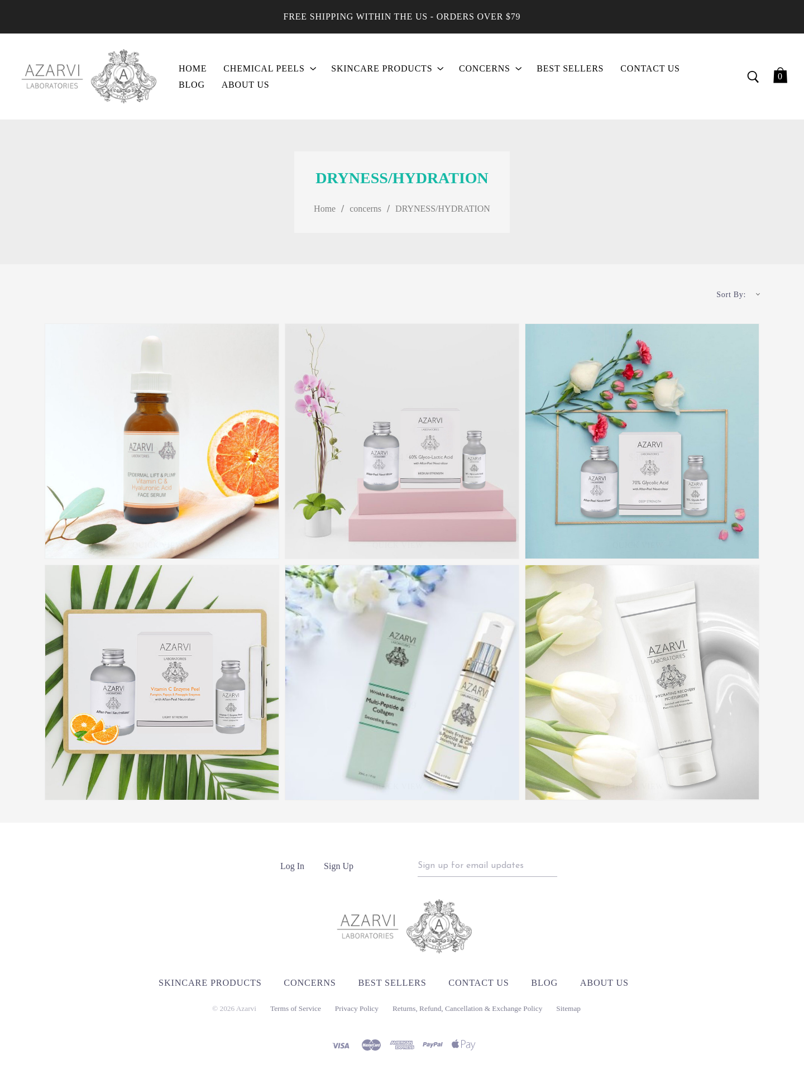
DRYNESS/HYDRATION (442, 210)
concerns (365, 210)
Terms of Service (295, 1012)
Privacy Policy (357, 1012)
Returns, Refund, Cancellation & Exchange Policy (467, 1012)
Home (325, 210)
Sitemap (568, 1012)
